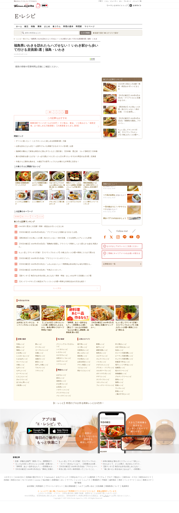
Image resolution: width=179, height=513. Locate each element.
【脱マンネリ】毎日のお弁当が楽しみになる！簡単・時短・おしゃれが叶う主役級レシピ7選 (55, 276)
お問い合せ (89, 486)
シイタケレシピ (62, 349)
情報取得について (112, 486)
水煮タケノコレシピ (63, 358)
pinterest (138, 237)
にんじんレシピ (22, 376)
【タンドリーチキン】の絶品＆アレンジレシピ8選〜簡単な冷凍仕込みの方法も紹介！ (52, 281)
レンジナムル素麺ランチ (23, 197)
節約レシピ (119, 379)
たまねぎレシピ (22, 359)
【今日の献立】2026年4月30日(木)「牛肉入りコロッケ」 (41, 270)
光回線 (6, 480)
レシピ (78, 480)
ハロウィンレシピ (62, 390)
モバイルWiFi (27, 480)
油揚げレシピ (40, 359)
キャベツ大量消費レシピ (124, 353)
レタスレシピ (61, 352)
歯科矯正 (112, 480)
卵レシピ (38, 344)
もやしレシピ (21, 371)
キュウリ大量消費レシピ (124, 359)
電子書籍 (77, 483)
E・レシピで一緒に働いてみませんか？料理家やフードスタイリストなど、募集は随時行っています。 (78, 491)
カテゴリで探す (112, 33)
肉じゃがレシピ (83, 353)
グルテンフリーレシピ (123, 376)
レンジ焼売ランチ (40, 196)
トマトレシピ (61, 364)
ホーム (19, 26)
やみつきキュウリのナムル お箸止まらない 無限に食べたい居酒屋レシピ (57, 180)
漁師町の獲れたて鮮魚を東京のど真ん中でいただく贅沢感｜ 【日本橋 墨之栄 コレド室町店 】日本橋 (57, 151)
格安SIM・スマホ (130, 477)
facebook (105, 237)
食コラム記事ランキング (24, 222)
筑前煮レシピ (82, 356)
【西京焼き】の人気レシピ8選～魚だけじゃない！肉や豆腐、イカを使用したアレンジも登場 (55, 238)
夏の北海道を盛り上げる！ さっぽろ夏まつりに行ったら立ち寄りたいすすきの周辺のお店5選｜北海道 (56, 156)
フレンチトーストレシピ (105, 385)
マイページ (89, 26)
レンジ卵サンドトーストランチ (91, 197)
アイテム (100, 477)
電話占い (117, 477)
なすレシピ (20, 368)
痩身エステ (147, 480)
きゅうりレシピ (22, 379)
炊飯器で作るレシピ (122, 362)
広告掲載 (99, 486)
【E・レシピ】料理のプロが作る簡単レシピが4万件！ (78, 403)
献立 (26, 26)
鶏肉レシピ (20, 350)
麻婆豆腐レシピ (102, 350)
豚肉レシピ (20, 347)
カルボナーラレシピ (103, 371)
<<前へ (50, 112)
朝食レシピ (119, 385)
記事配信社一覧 (109, 264)
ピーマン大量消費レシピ (124, 356)
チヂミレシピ (101, 376)
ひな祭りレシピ (62, 384)
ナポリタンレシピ (102, 365)
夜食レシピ (119, 391)
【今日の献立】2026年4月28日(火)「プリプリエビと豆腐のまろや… (129, 97)
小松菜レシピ (21, 385)
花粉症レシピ (61, 381)
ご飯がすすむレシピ (122, 394)
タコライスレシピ (102, 379)
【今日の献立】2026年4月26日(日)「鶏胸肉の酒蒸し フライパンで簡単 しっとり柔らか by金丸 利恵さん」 (58, 245)
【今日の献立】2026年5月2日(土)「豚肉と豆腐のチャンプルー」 (40, 469)
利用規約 (39, 486)
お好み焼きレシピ (83, 362)
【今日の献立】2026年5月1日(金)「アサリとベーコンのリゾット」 (45, 258)
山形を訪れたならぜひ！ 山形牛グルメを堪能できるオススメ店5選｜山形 (44, 146)
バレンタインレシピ (63, 396)
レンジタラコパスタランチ (74, 197)
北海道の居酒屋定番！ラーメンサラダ (23, 178)
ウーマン (70, 480)
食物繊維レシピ (121, 373)
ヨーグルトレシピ (41, 350)
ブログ (109, 477)
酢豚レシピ (100, 344)
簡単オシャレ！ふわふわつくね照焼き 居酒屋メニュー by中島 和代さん (74, 180)
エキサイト (137, 5)
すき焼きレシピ (83, 359)
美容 (120, 480)
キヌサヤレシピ (62, 355)
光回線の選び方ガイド (34, 477)
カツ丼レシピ (82, 347)
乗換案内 (96, 480)
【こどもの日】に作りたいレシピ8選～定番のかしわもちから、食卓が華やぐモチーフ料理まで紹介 (54, 464)
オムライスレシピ (102, 359)
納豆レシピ (39, 362)
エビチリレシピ (102, 356)
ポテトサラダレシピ (103, 373)
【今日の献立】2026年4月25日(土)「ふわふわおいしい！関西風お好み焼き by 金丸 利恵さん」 (55, 264)
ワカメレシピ (40, 368)
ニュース (86, 480)
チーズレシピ (40, 347)
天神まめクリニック (78, 477)
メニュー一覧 (137, 1)
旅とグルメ (25, 216)
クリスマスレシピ (62, 393)
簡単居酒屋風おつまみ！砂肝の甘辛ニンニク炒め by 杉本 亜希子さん (91, 180)
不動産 (104, 480)
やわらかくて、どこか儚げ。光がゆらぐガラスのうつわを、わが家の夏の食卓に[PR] (136, 464)
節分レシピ (60, 378)
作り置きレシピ (121, 344)
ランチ (33, 216)
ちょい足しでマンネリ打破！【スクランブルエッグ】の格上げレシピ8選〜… (129, 132)
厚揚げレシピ (40, 356)
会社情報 (30, 486)
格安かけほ (15, 480)
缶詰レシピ (119, 350)
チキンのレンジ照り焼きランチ (57, 197)
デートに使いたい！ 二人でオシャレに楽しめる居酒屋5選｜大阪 (41, 141)
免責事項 (125, 486)
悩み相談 (46, 480)
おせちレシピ (61, 375)
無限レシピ (119, 382)
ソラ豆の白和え (109, 196)
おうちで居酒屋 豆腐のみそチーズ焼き (40, 178)
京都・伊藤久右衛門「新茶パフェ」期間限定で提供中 (36, 461)
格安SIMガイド (145, 477)
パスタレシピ (101, 362)
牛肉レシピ (20, 344)
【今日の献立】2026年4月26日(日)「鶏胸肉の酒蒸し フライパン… (129, 120)
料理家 (79, 26)
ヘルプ (80, 486)
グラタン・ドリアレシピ (105, 368)
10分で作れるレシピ (122, 347)
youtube (131, 237)
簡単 (40, 26)
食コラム (57, 26)
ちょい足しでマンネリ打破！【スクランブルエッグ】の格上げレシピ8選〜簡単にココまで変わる (57, 252)
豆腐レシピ (39, 353)
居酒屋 (17, 216)
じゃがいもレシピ (22, 356)
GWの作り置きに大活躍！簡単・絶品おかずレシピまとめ (41, 226)
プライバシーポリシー (54, 486)
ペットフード (129, 480)
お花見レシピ (61, 387)
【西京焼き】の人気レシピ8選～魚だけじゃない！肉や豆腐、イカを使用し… (129, 109)
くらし (106, 1)
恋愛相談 (55, 480)
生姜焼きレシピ (83, 350)
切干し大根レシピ (41, 365)
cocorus (37, 480)
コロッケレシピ (102, 382)
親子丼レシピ (82, 344)
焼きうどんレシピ (83, 371)
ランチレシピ (120, 388)
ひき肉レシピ (21, 353)
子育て (100, 1)
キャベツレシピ (22, 362)
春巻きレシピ (101, 353)
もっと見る (57, 288)
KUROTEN (19, 477)
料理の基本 (68, 26)
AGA (139, 480)
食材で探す (99, 33)
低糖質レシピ (120, 368)
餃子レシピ (100, 347)
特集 (33, 26)
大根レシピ (20, 365)
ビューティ (114, 1)
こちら (106, 496)
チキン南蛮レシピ (83, 365)
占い (120, 1)
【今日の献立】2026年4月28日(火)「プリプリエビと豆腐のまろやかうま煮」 (49, 232)
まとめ (47, 26)
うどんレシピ (82, 368)
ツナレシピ (39, 371)
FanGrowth (49, 477)
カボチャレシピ (62, 361)
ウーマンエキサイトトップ (117, 5)
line (125, 237)
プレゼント (127, 1)
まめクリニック (62, 477)
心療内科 (91, 477)
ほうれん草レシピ (22, 382)
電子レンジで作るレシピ (124, 365)
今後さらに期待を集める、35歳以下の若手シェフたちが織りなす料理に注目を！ (47, 161)
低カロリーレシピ (121, 371)
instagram (118, 237)
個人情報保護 (70, 486)
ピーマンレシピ (22, 373)
